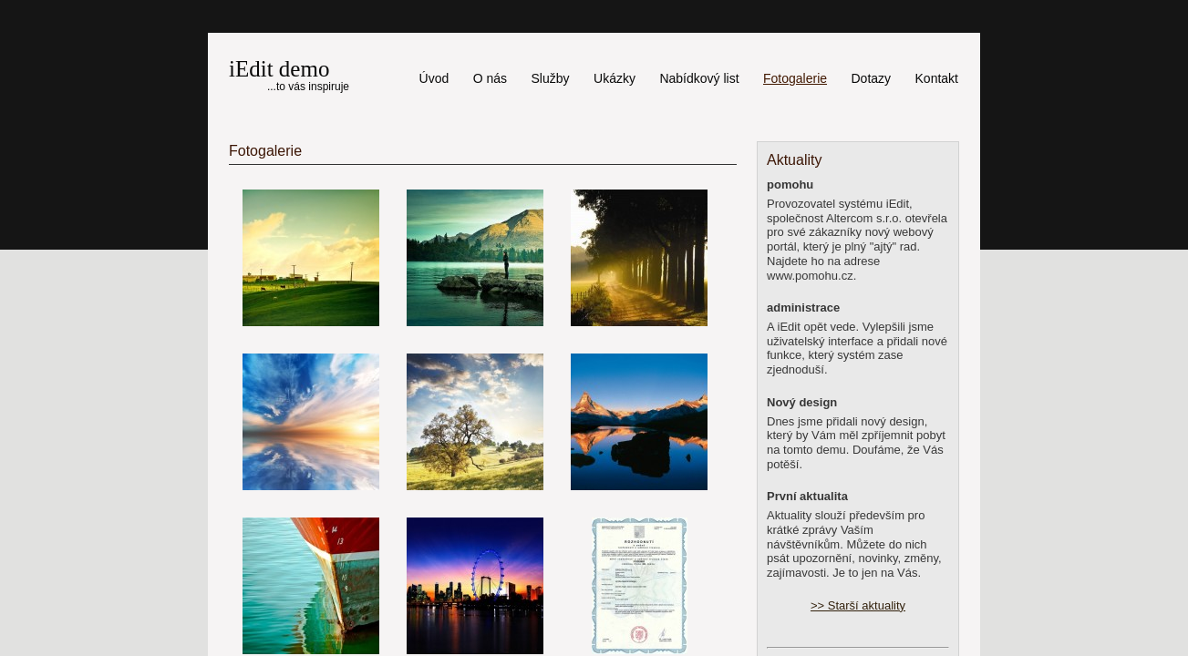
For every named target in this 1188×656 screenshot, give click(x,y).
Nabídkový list (699, 78)
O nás (490, 78)
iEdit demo (279, 68)
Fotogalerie (795, 78)
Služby (551, 78)
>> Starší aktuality (858, 605)
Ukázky (614, 78)
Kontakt (936, 78)
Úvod (434, 78)
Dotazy (871, 78)
